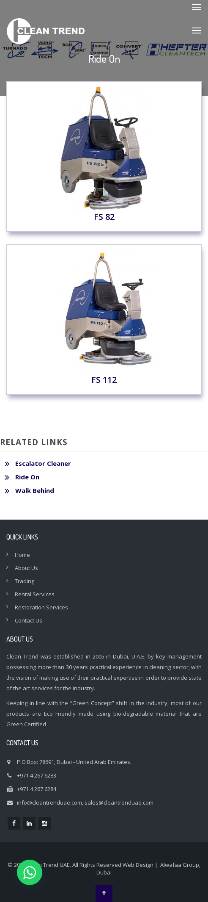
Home (22, 555)
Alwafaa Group (179, 865)
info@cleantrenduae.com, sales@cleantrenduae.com (85, 802)
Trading (24, 581)
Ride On (27, 477)
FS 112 (104, 316)
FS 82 (104, 153)
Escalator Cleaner (43, 463)
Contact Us (28, 620)
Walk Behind (34, 490)
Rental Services (35, 594)
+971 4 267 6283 (36, 775)
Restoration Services (41, 607)
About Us (26, 568)
